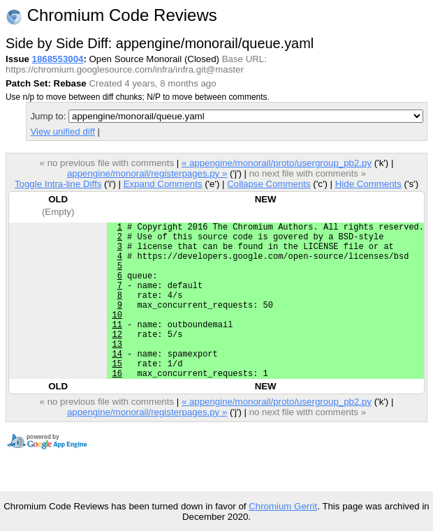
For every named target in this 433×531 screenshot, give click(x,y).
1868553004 (58, 59)
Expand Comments (163, 184)
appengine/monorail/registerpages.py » (147, 173)
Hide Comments (368, 184)
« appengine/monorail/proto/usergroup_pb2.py (277, 163)
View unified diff (62, 131)
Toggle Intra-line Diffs (58, 184)
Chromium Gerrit (283, 506)
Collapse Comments (268, 184)
